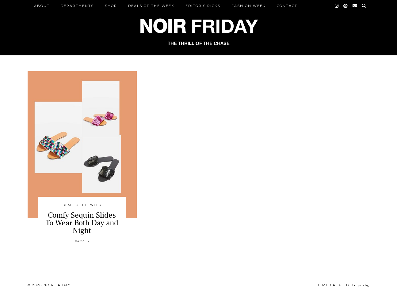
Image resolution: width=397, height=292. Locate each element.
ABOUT (42, 6)
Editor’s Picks (202, 6)
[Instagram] (337, 6)
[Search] (364, 6)
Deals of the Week (151, 6)
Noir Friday (57, 285)
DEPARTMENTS (77, 6)
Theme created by (342, 285)
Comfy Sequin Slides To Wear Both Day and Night (82, 222)
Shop (111, 6)
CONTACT (287, 6)
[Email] (355, 6)
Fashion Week (248, 6)
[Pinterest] (345, 6)
